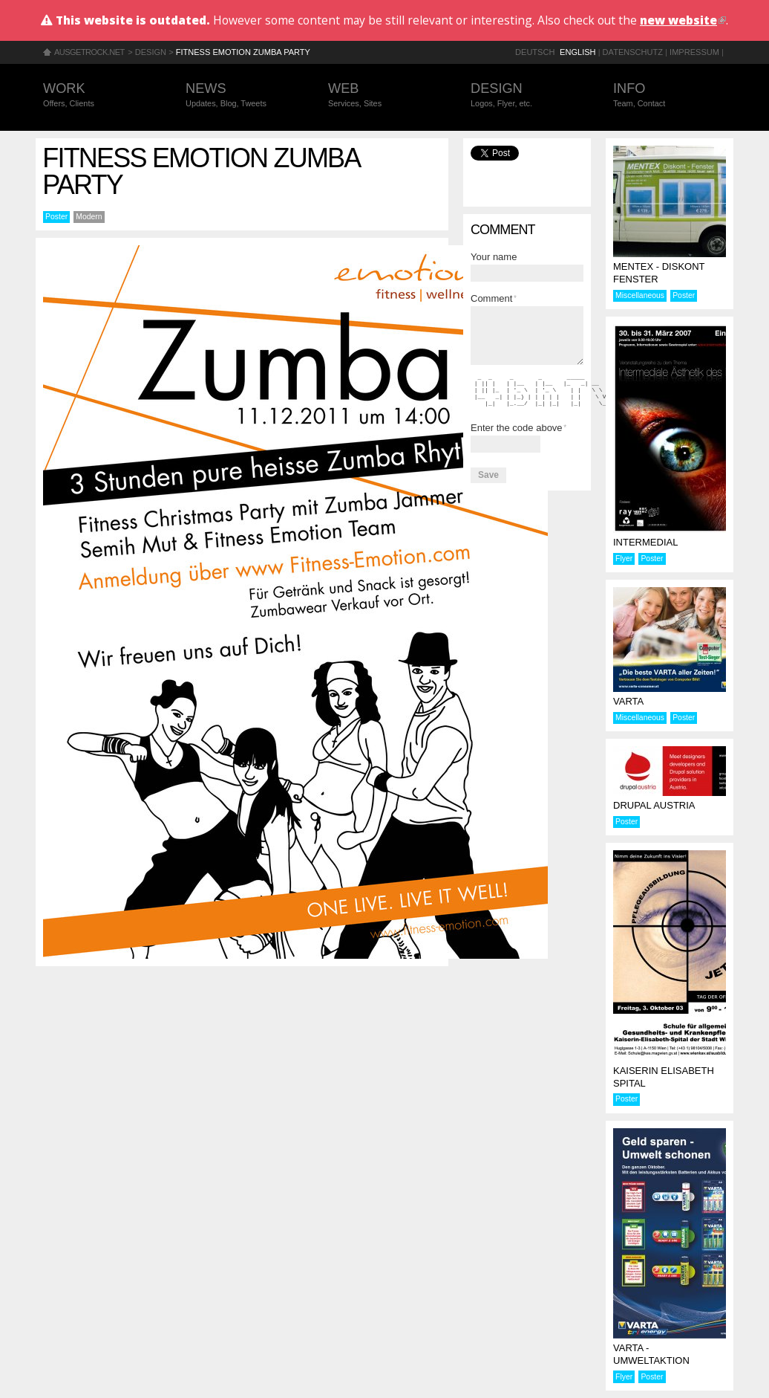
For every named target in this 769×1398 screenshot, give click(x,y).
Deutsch (534, 52)
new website (683, 20)
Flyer (623, 558)
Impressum (694, 52)
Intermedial (645, 542)
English (578, 52)
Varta (628, 701)
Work (99, 95)
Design (150, 52)
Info (669, 95)
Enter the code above (518, 427)
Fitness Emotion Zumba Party (243, 52)
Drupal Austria (654, 805)
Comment (494, 298)
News (242, 95)
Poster (56, 217)
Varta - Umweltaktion (651, 1354)
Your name (494, 256)
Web (384, 95)
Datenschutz (633, 52)
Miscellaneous (639, 295)
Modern (89, 217)
